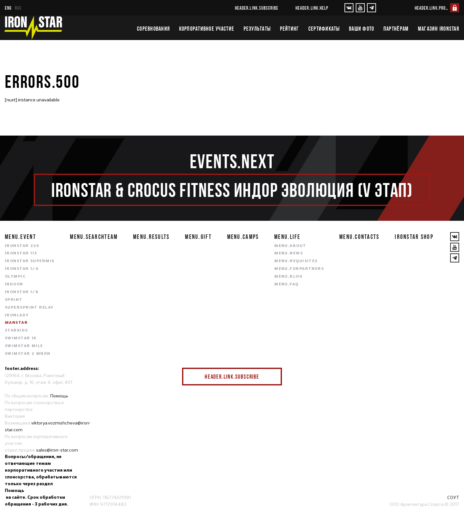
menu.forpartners (299, 269)
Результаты (257, 29)
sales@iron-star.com (57, 450)
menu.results (151, 236)
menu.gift (198, 236)
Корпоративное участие (206, 29)
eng (8, 7)
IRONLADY (17, 315)
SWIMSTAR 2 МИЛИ (28, 354)
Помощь (59, 396)
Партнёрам (396, 29)
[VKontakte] (348, 7)
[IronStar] (33, 27)
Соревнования (153, 29)
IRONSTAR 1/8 (21, 292)
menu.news (288, 253)
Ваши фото (361, 29)
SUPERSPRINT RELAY (29, 308)
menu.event (20, 236)
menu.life (287, 236)
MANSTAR (16, 323)
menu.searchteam (94, 236)
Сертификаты (324, 29)
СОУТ (453, 497)
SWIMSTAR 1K (21, 338)
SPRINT (14, 300)
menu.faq (286, 284)
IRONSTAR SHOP (414, 236)
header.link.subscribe (256, 7)
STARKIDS (16, 330)
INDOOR (14, 284)
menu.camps (243, 236)
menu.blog (288, 277)
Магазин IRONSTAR (438, 29)
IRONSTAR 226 (22, 246)
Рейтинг (289, 29)
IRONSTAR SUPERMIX (29, 261)
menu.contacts (359, 236)
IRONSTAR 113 (21, 253)
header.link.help (311, 7)
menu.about (290, 246)
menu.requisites (296, 261)
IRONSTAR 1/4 (22, 269)
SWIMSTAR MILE (24, 346)
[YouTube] (360, 7)
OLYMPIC (15, 277)
